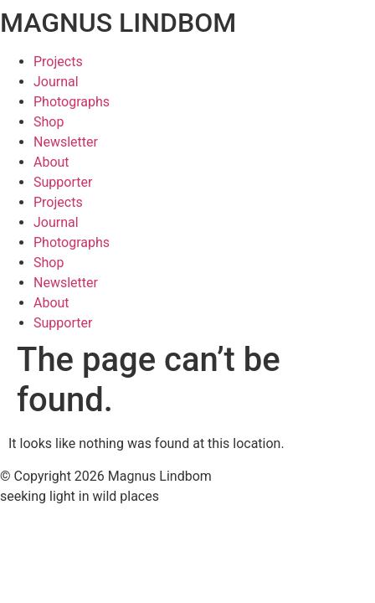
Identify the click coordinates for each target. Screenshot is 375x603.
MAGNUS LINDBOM (118, 23)
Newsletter (65, 142)
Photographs (71, 102)
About (51, 162)
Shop (48, 122)
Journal (56, 82)
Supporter (62, 182)
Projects (58, 62)
